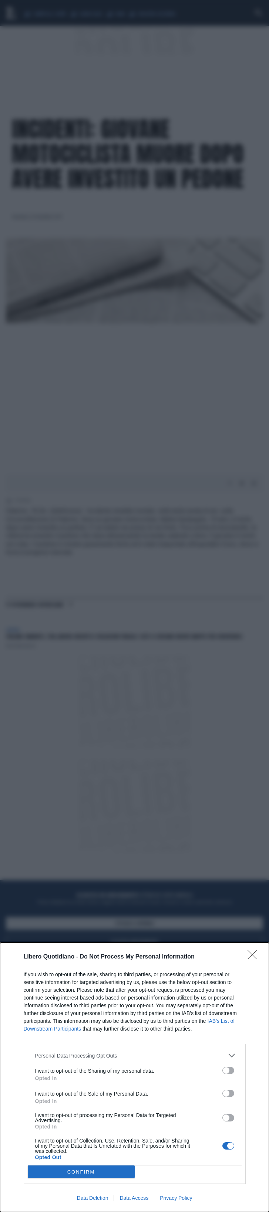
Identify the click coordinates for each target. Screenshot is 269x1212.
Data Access (134, 1198)
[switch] (228, 1070)
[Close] (255, 957)
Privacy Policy (176, 1198)
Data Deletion (92, 1198)
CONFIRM (81, 1172)
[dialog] (134, 1077)
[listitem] (134, 1055)
